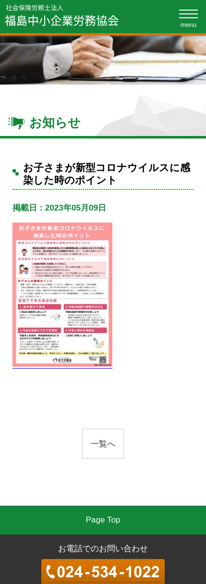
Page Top (102, 519)
